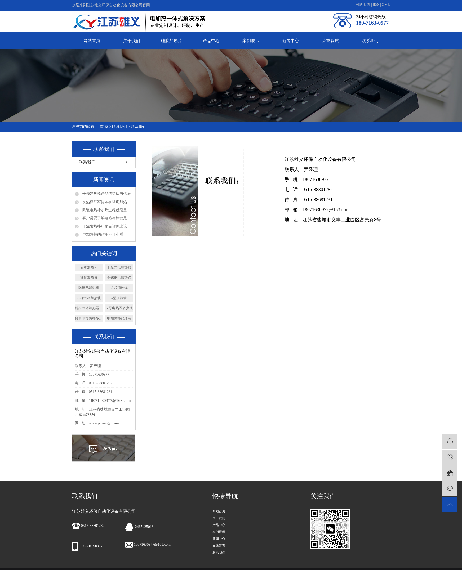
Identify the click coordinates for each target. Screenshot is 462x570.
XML (386, 5)
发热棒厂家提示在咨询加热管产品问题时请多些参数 (107, 202)
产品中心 (211, 40)
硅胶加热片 (171, 40)
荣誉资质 (330, 40)
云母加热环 (88, 267)
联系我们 (370, 40)
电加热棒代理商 (119, 318)
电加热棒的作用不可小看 (102, 234)
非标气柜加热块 (89, 298)
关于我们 (131, 40)
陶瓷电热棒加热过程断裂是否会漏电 (107, 210)
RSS (376, 5)
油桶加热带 (88, 277)
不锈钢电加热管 (119, 277)
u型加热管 (119, 298)
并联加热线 (119, 288)
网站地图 (363, 5)
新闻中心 (290, 40)
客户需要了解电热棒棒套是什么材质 (107, 218)
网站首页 (91, 40)
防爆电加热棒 (88, 288)
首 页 (104, 127)
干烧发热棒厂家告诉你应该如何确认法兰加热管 (107, 226)
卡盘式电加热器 (119, 267)
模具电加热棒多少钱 (89, 318)
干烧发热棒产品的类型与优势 (106, 194)
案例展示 (250, 40)
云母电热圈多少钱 (119, 308)
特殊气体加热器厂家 (89, 308)
